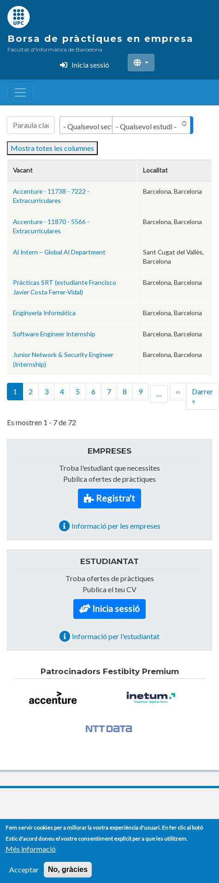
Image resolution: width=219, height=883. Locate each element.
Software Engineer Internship (54, 334)
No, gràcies (68, 874)
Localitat (155, 170)
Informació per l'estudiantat (116, 636)
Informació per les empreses (115, 525)
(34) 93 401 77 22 (33, 823)
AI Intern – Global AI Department (59, 252)
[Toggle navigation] (20, 92)
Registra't (115, 498)
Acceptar (24, 874)
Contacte (101, 823)
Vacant (23, 170)
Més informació (31, 853)
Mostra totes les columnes (52, 148)
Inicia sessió (90, 64)
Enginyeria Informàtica (44, 313)
